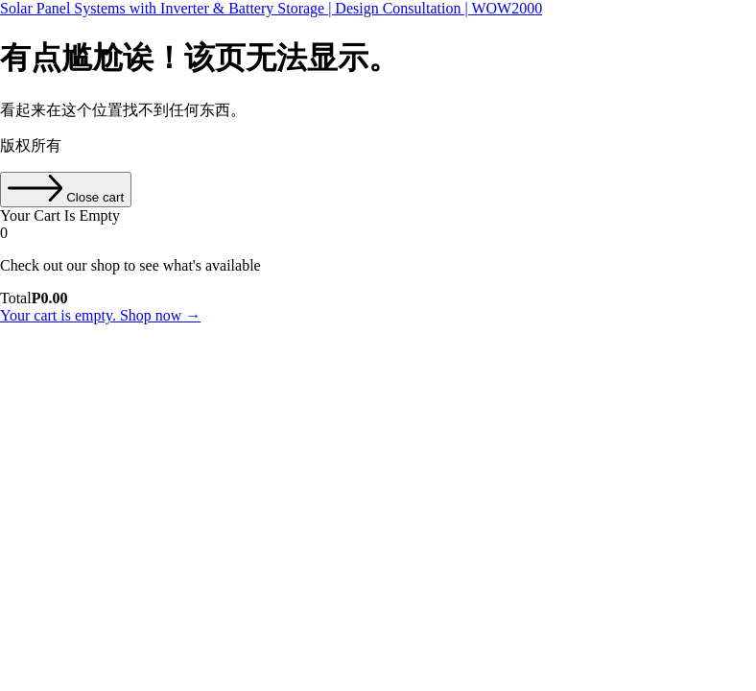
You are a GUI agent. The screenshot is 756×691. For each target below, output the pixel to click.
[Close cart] (65, 189)
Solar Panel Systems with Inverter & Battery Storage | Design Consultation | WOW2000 (271, 8)
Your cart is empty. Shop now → (100, 315)
